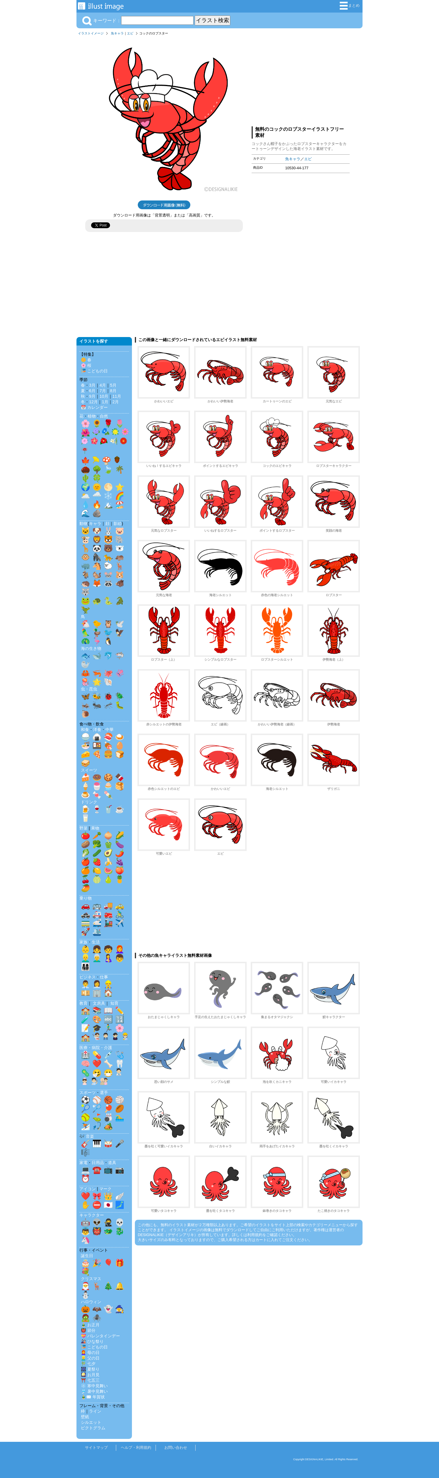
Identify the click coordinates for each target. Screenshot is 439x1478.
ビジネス (87, 977)
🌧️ (97, 496)
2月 (115, 401)
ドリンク (89, 802)
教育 (83, 1003)
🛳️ (97, 932)
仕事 (104, 977)
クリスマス (91, 1278)
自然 (104, 416)
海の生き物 (91, 648)
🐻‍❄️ (119, 548)
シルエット (91, 1422)
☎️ (97, 1170)
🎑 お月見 (90, 1374)
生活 (96, 942)
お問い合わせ (175, 1447)
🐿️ (97, 574)
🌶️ (119, 853)
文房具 (99, 1003)
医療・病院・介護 (95, 1047)
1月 (105, 401)
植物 (92, 416)
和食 (85, 729)
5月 (113, 385)
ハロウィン (91, 1301)
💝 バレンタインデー (100, 1336)
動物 (83, 523)
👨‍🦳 (97, 958)
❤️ (97, 1064)
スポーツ (87, 1092)
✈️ (119, 923)
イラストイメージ (91, 33)
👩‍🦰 (119, 949)
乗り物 (85, 898)
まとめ (350, 6)
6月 (92, 390)
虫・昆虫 (89, 689)
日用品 (98, 1162)
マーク (105, 1188)
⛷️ (85, 1126)
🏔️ (108, 504)
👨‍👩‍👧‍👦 (85, 967)
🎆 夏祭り (90, 1369)
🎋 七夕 (88, 1363)
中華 (109, 729)
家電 (83, 1162)
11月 (116, 396)
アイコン (87, 1188)
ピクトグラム (93, 1427)
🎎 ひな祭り (92, 1341)
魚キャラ (117, 33)
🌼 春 (86, 359)
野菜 (83, 828)
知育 (114, 1003)
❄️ (108, 496)
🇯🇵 (108, 1205)
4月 (103, 385)
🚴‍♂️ (119, 914)
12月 (93, 401)
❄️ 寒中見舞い (94, 1385)
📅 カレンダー (94, 407)
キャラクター (91, 1215)
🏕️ (108, 1126)
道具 (112, 1162)
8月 (113, 390)
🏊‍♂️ (119, 1117)
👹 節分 (88, 1330)
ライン (95, 1411)
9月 (92, 396)
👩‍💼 (97, 984)
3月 (92, 385)
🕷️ (97, 1318)
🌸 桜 (86, 365)
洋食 (97, 729)
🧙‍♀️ (119, 1309)
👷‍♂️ (108, 984)
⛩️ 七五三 (90, 1380)
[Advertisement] (301, 80)
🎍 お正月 (90, 1324)
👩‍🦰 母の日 (90, 1352)
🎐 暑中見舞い (94, 1391)
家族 (83, 942)
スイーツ (89, 770)
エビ (130, 33)
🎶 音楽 (86, 1136)
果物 (95, 828)
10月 (104, 396)
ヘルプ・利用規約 (136, 1447)
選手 (104, 1092)
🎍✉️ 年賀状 (93, 1397)
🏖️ (119, 504)
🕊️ (119, 624)
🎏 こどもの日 (94, 371)
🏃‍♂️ (108, 1028)
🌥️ (85, 496)
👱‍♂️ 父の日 (90, 1358)
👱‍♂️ (85, 958)
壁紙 (85, 1416)
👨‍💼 (85, 984)
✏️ (119, 1010)
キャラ (95, 523)
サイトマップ (96, 1447)
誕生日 (87, 1255)
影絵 (118, 523)
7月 (103, 390)
